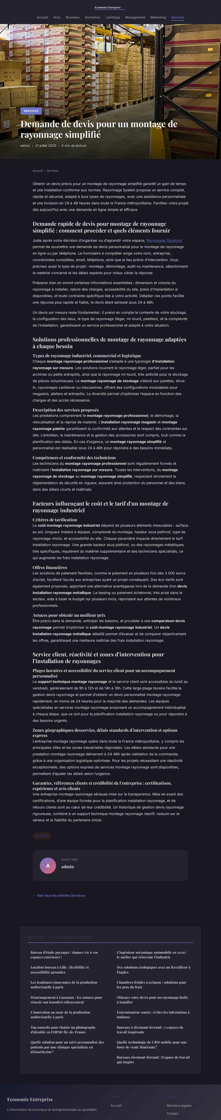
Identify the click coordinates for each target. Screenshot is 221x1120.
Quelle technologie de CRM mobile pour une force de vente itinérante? (152, 1044)
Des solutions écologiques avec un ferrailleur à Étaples (153, 969)
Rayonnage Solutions (164, 240)
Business (73, 17)
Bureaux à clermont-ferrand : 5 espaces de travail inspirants (150, 1029)
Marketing (158, 17)
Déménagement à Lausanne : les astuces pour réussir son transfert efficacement (66, 999)
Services (177, 17)
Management (135, 17)
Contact (172, 1113)
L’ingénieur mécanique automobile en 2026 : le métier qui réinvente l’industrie (152, 954)
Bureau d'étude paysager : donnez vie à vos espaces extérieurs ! (64, 954)
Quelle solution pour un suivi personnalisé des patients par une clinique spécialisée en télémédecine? (67, 1047)
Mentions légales (179, 1105)
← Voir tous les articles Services (59, 895)
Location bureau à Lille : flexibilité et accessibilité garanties (60, 969)
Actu (57, 17)
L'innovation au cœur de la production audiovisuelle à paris (60, 1014)
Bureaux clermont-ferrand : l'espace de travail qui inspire (153, 1059)
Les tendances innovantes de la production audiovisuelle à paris (64, 984)
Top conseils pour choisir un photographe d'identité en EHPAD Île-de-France (63, 1029)
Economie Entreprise (30, 1099)
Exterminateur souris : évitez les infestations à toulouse (153, 1014)
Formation (92, 17)
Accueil (42, 17)
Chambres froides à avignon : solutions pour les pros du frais (151, 984)
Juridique (113, 17)
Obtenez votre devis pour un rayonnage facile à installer (152, 999)
